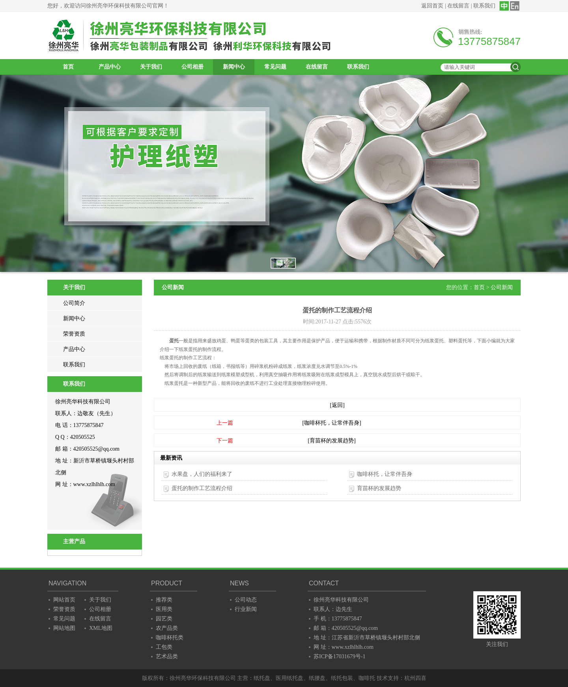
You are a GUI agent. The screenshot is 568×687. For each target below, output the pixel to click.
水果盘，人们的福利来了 (202, 474)
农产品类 (167, 628)
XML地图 (100, 628)
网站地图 (64, 628)
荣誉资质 (74, 334)
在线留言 (458, 6)
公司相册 (192, 67)
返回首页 (432, 6)
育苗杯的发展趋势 (379, 488)
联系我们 (484, 6)
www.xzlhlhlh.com (94, 484)
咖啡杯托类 (169, 638)
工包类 (164, 647)
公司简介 (74, 303)
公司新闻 (502, 287)
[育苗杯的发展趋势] (331, 441)
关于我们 (151, 67)
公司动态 (246, 600)
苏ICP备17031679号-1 (339, 656)
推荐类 (164, 600)
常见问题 (275, 67)
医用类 (164, 609)
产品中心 (110, 67)
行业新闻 (246, 609)
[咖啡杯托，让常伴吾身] (331, 423)
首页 (68, 67)
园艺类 (164, 619)
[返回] (337, 405)
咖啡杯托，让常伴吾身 (384, 474)
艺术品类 (167, 656)
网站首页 (64, 600)
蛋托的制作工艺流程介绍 (202, 488)
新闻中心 (234, 67)
